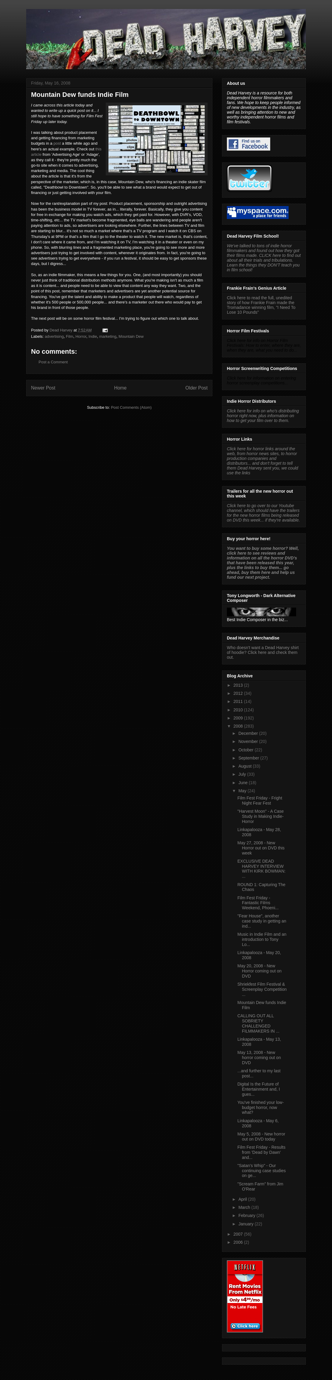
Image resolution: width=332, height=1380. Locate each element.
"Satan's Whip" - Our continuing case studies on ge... (261, 1170)
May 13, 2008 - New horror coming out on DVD (259, 1057)
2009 (238, 718)
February (247, 1215)
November (248, 741)
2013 (238, 685)
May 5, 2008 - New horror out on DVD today (261, 1136)
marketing (107, 336)
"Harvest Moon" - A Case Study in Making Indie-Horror (260, 816)
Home (120, 387)
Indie (93, 336)
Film (70, 336)
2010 (238, 709)
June (243, 782)
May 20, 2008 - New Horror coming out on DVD (259, 970)
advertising (54, 336)
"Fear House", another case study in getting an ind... (261, 921)
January (246, 1223)
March (244, 1207)
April (243, 1199)
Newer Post (43, 387)
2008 (238, 726)
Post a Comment (53, 362)
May (242, 790)
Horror (80, 336)
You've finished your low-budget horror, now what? (260, 1107)
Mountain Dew (131, 336)
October (246, 749)
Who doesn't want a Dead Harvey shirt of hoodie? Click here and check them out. (263, 652)
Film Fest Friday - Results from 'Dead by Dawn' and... (261, 1152)
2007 (238, 1234)
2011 (238, 701)
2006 (238, 1242)
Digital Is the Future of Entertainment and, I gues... (258, 1089)
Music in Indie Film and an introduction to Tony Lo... (262, 939)
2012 (238, 693)
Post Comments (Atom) (131, 407)
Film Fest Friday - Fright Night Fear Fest (259, 801)
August (245, 766)
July (242, 774)
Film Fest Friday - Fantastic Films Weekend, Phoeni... (258, 902)
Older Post (196, 387)
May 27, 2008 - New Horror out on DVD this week (261, 847)
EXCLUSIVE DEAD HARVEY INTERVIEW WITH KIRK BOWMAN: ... (261, 869)
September (249, 758)
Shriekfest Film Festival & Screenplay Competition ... (262, 989)
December (248, 733)
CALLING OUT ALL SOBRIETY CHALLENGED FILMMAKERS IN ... (258, 1023)
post (57, 143)
